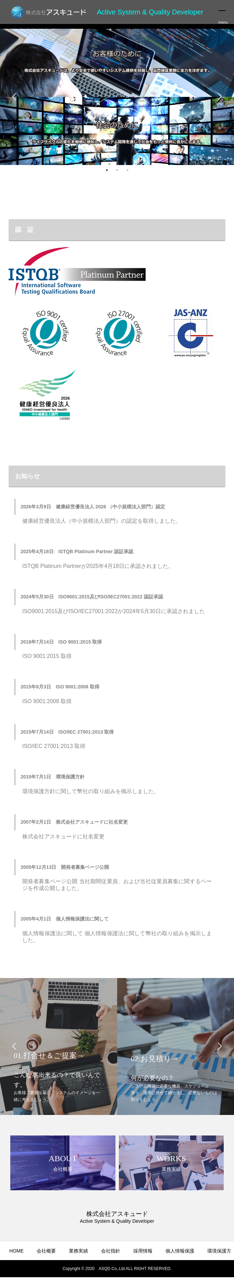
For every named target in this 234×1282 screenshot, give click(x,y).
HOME (16, 1251)
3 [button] (127, 170)
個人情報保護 (179, 1251)
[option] (117, 97)
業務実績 (78, 1251)
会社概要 (46, 1251)
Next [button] (219, 97)
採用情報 (142, 1251)
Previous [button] (14, 97)
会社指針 (110, 1251)
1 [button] (106, 170)
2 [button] (117, 170)
